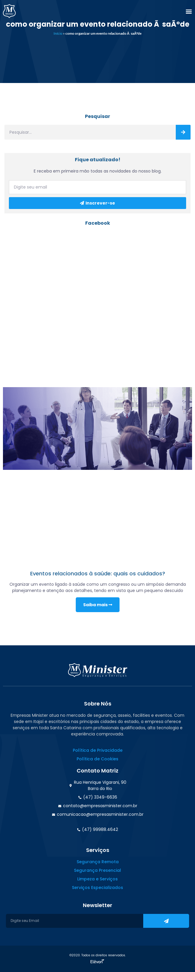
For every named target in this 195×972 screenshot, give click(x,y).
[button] (189, 11)
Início (58, 33)
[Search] (183, 132)
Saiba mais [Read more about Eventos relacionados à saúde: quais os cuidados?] (97, 605)
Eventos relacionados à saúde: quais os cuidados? (97, 573)
